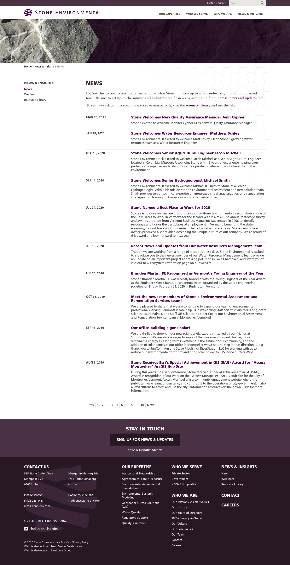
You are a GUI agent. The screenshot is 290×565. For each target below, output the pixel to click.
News (28, 89)
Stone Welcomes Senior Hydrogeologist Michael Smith (180, 180)
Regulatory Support (135, 517)
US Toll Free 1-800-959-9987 (45, 521)
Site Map (66, 542)
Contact (211, 2)
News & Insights (250, 13)
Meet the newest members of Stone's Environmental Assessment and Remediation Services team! (194, 299)
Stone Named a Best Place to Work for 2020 (170, 207)
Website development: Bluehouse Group (47, 550)
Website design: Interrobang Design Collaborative (53, 546)
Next (150, 405)
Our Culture (179, 523)
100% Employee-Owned (187, 518)
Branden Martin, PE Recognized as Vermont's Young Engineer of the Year (197, 273)
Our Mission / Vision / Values (190, 502)
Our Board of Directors (186, 513)
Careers (222, 2)
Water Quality (131, 512)
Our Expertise (169, 13)
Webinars (30, 94)
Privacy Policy (80, 542)
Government (179, 479)
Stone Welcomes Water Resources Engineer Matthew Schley (185, 133)
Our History (179, 507)
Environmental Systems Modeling (137, 495)
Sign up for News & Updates (145, 439)
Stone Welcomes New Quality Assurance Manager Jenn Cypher (188, 117)
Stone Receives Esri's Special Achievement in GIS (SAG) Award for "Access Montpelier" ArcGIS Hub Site (198, 364)
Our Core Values (182, 529)
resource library (198, 105)
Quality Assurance (134, 523)
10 (142, 405)
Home (28, 66)
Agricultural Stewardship (138, 473)
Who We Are (223, 13)
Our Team (177, 534)
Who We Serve (197, 13)
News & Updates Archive (145, 450)
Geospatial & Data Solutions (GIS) (140, 505)
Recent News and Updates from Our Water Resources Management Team (196, 246)
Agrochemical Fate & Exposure (142, 479)
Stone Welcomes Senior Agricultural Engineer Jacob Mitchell (186, 153)
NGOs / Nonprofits (183, 484)
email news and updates (238, 98)
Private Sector (180, 473)
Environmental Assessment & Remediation (141, 486)
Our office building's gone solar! (160, 328)
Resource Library (35, 100)
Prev (91, 405)
